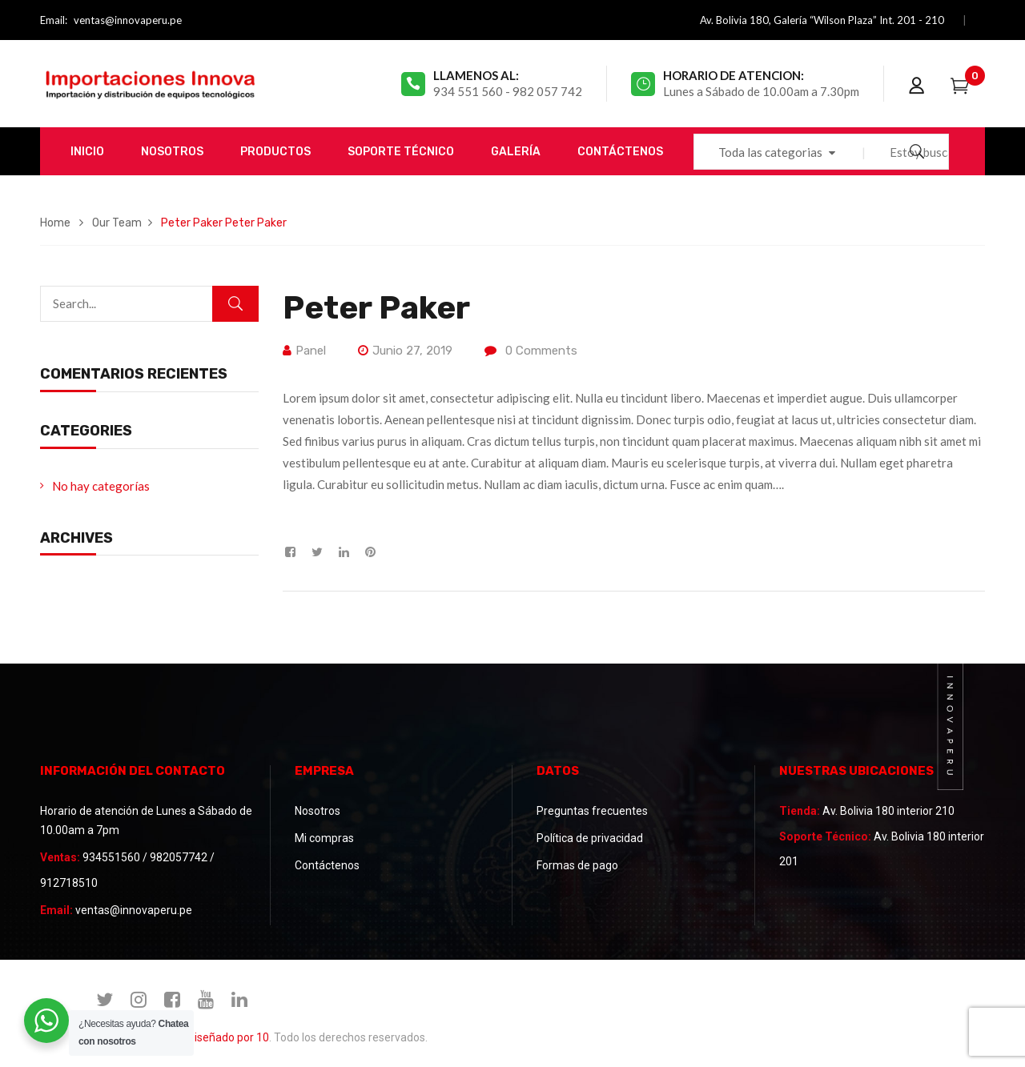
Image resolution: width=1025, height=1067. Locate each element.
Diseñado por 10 (228, 1037)
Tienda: (799, 810)
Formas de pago (577, 865)
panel (310, 350)
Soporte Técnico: (825, 836)
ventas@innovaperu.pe (128, 20)
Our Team (117, 223)
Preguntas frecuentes (592, 810)
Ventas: (60, 857)
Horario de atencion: (733, 75)
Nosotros (317, 810)
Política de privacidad (590, 838)
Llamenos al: (476, 75)
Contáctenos (327, 865)
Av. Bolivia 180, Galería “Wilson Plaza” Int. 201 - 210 (822, 20)
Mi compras (324, 838)
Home (55, 223)
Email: (53, 20)
